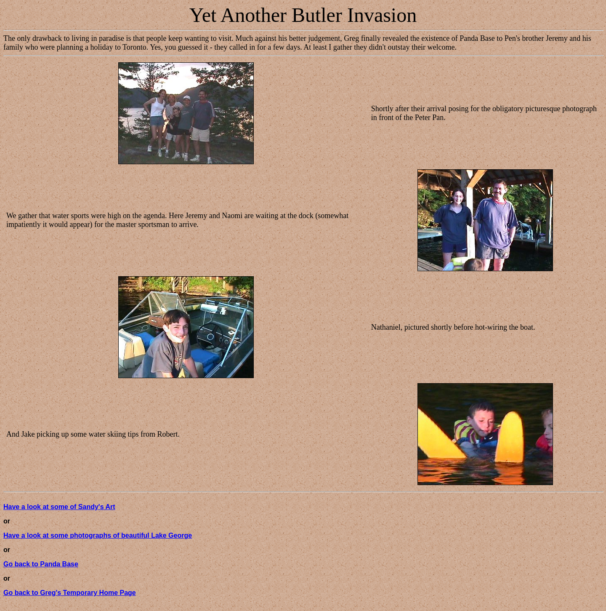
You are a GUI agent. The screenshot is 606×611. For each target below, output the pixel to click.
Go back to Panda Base (40, 564)
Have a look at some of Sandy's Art (59, 506)
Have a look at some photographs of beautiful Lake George (97, 535)
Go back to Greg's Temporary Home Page (69, 592)
